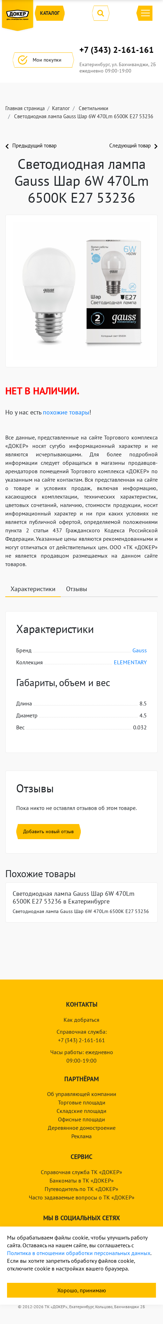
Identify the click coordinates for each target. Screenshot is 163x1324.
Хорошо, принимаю (81, 1290)
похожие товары (66, 412)
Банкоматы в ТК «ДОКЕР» (82, 1180)
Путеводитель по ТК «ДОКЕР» (81, 1188)
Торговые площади (81, 1102)
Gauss (139, 650)
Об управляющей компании (81, 1093)
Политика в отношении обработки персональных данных (78, 1252)
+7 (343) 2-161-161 (116, 50)
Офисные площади (81, 1119)
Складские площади (81, 1110)
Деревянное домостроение (82, 1127)
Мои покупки (43, 60)
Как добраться (81, 1019)
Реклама (81, 1136)
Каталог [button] (50, 13)
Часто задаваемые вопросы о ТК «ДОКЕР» (82, 1197)
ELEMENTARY (130, 662)
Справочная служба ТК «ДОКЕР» (81, 1172)
